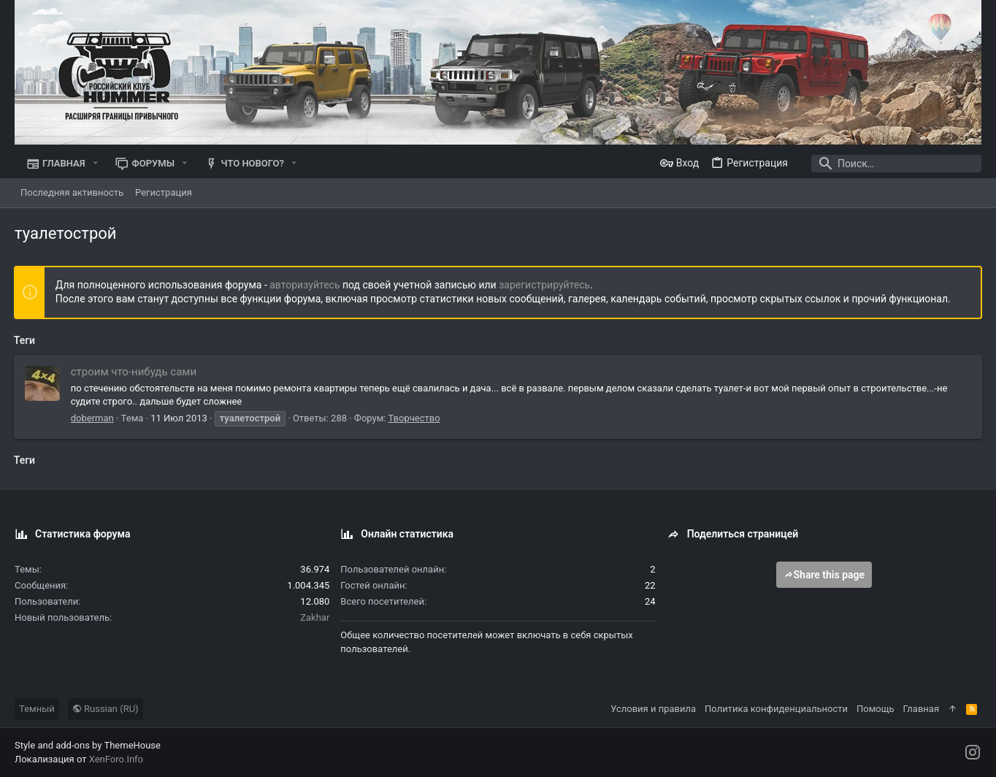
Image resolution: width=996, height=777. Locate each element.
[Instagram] (972, 752)
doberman (93, 418)
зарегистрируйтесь (545, 285)
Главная (921, 708)
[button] (95, 163)
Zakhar (314, 617)
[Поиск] (890, 163)
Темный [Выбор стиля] (37, 708)
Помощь (876, 708)
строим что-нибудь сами (134, 371)
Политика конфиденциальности (776, 708)
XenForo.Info (116, 759)
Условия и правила (653, 708)
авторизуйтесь (306, 285)
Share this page (824, 575)
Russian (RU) (105, 708)
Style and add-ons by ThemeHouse (88, 745)
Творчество (415, 418)
